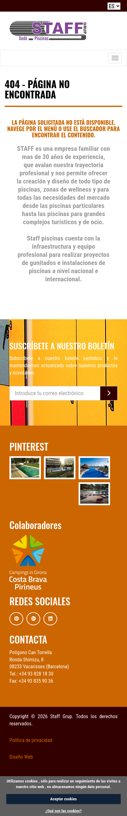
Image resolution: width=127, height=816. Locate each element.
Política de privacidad (30, 740)
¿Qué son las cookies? (63, 810)
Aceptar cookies (63, 799)
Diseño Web (21, 757)
